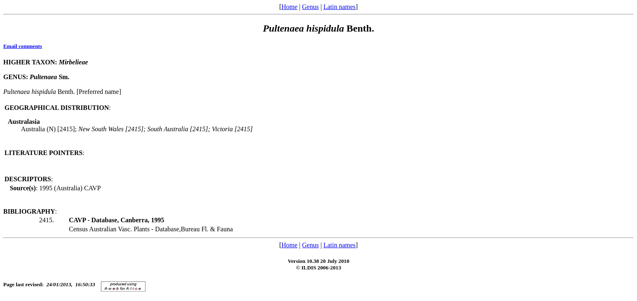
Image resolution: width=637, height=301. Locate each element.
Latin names (339, 6)
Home (289, 6)
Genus (310, 6)
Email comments (22, 46)
